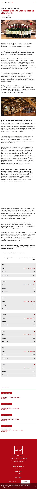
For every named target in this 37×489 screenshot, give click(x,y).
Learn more (21, 487)
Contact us (18, 469)
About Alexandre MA (18, 466)
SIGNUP (25, 481)
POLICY (18, 473)
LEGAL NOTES (18, 471)
